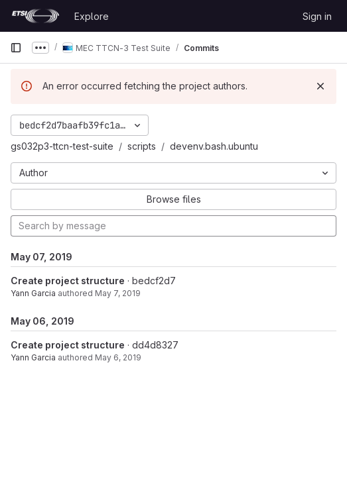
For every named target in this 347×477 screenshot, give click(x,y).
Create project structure (68, 280)
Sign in (317, 16)
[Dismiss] (320, 86)
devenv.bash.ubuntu (214, 146)
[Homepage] (35, 15)
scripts (141, 146)
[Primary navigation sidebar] (16, 47)
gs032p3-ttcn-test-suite (62, 146)
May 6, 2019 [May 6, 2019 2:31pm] (118, 357)
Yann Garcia (33, 293)
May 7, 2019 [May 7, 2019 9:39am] (118, 293)
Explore (91, 16)
